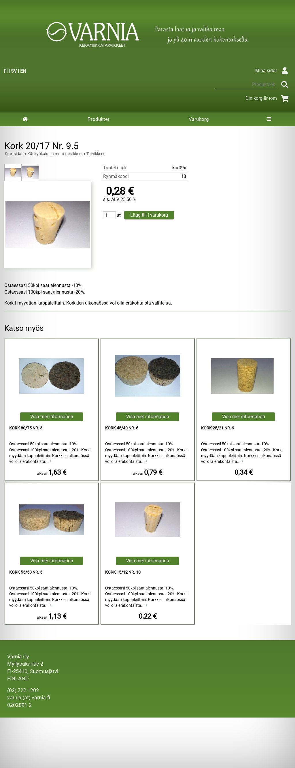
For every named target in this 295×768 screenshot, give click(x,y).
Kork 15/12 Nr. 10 (123, 572)
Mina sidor (273, 70)
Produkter (98, 119)
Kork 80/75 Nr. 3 (25, 428)
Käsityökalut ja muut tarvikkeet (55, 153)
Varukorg (199, 119)
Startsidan (14, 153)
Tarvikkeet (95, 153)
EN (23, 71)
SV (14, 71)
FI (5, 71)
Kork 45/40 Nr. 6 (121, 428)
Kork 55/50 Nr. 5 (25, 572)
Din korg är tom (268, 98)
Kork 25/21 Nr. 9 (217, 428)
